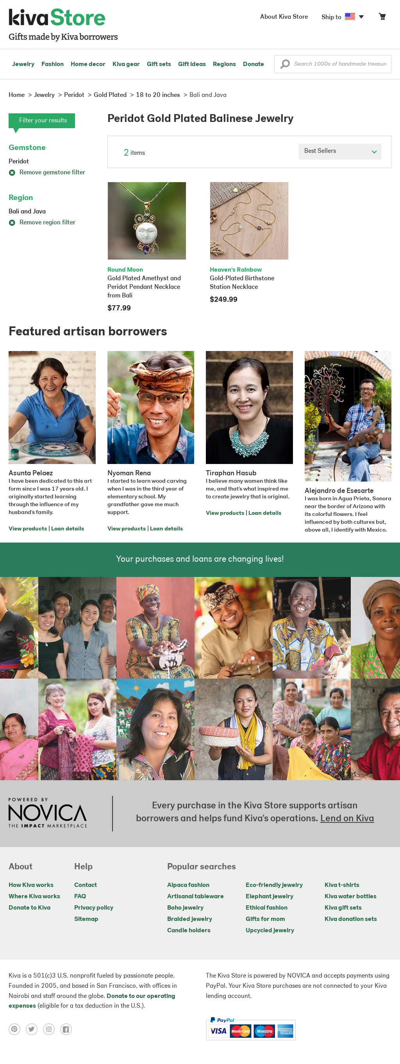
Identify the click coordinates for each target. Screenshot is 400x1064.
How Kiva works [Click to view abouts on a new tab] (31, 885)
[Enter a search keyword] (332, 64)
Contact (85, 885)
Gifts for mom (265, 919)
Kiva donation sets (351, 919)
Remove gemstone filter (47, 173)
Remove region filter (42, 223)
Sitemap (86, 919)
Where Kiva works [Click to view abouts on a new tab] (34, 897)
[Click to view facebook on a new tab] (68, 1029)
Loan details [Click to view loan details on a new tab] (67, 529)
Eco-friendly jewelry (274, 885)
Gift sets (159, 64)
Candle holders (189, 931)
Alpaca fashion (188, 885)
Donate (253, 64)
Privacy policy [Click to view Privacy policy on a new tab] (93, 908)
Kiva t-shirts (342, 885)
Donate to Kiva (29, 908)
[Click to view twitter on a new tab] (34, 1029)
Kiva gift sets (343, 908)
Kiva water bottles (351, 897)
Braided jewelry (189, 919)
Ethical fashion (267, 908)
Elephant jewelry (269, 897)
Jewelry (23, 64)
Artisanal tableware (195, 897)
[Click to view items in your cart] (382, 18)
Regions (224, 64)
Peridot (19, 162)
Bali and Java (27, 212)
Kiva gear (126, 64)
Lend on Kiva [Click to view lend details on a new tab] (347, 819)
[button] (285, 66)
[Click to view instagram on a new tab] (51, 1029)
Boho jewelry (185, 908)
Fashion (52, 64)
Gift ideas (192, 64)
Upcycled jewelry (270, 931)
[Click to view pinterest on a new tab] (17, 1029)
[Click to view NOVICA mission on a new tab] (48, 813)
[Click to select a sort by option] (340, 151)
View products (28, 529)
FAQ (80, 897)
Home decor (88, 64)
